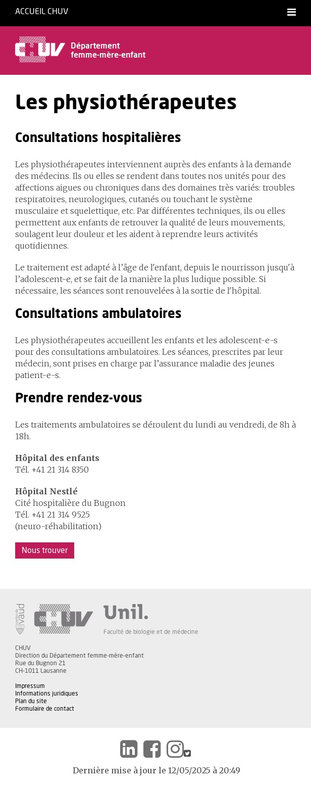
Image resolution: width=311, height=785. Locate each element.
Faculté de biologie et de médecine (150, 632)
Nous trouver (45, 550)
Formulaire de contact (44, 709)
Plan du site (31, 701)
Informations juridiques (46, 693)
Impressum (30, 686)
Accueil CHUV (41, 12)
